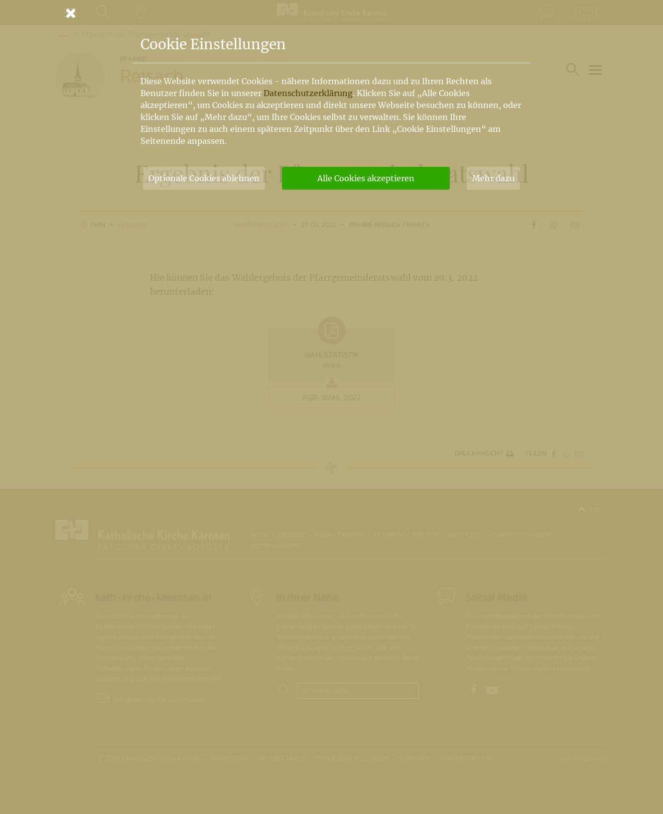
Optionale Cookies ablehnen (204, 178)
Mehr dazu (493, 178)
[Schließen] (332, 13)
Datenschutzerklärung (308, 93)
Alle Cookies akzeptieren (365, 178)
